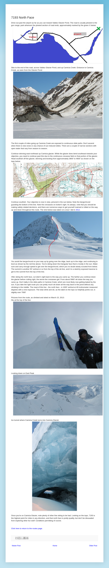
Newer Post (16, 546)
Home (55, 546)
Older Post (93, 546)
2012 (78, 210)
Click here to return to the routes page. (27, 528)
